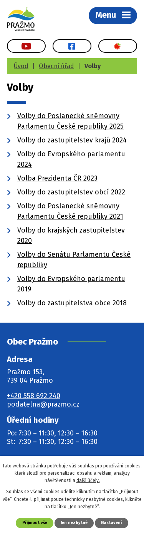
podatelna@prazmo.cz (43, 404)
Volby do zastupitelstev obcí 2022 (71, 192)
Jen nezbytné (74, 522)
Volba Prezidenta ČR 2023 (57, 178)
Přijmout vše (34, 522)
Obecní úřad (56, 66)
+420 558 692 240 (33, 396)
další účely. (88, 480)
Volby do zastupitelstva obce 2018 (72, 303)
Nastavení (111, 522)
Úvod (21, 66)
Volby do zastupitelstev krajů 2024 (72, 140)
